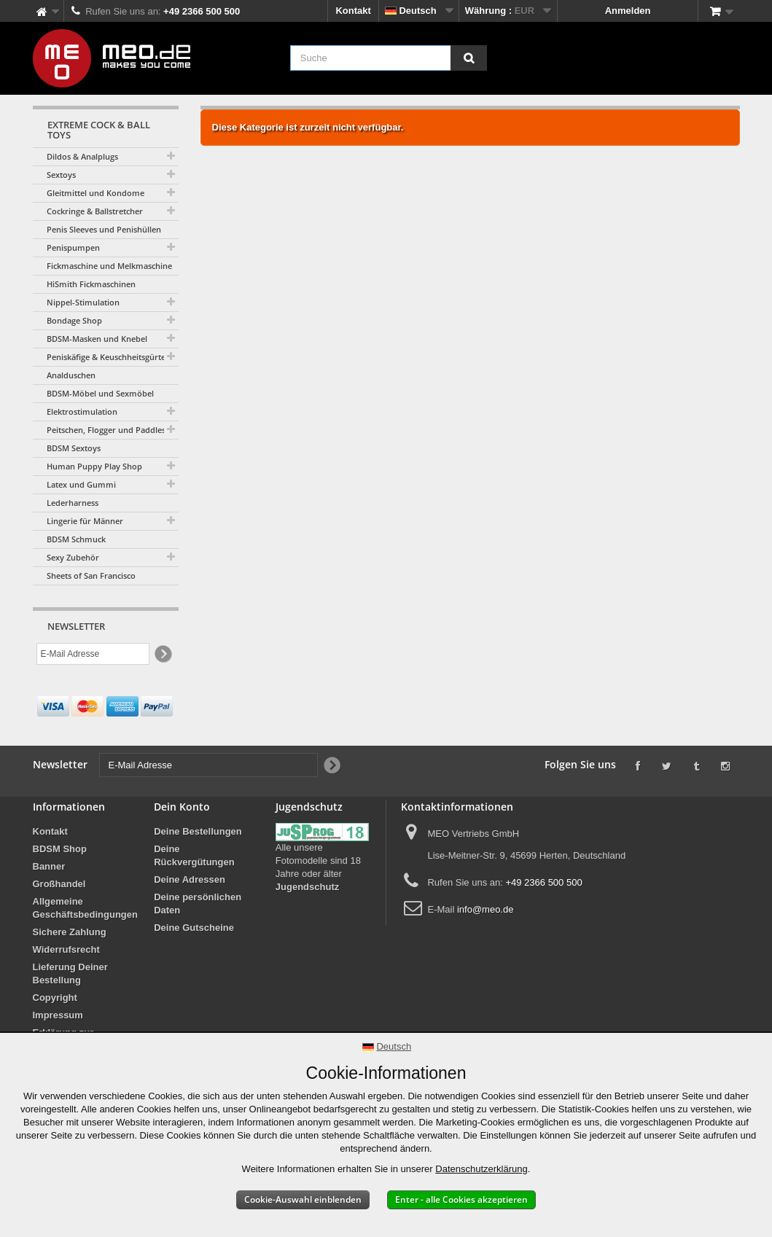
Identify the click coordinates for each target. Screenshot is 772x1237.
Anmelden (628, 10)
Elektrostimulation (82, 411)
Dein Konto (182, 806)
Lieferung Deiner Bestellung (70, 973)
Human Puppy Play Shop (94, 466)
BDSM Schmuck (76, 539)
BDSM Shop (60, 848)
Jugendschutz (307, 886)
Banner (49, 866)
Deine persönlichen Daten (197, 903)
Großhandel (59, 883)
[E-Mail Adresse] (92, 654)
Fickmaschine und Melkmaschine (109, 265)
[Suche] (469, 58)
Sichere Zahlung (69, 931)
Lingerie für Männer (85, 520)
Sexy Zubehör (73, 557)
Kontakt (352, 10)
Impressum (58, 1015)
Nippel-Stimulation (83, 302)
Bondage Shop (74, 320)
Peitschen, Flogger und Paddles (106, 429)
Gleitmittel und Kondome (95, 192)
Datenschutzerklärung (481, 1168)
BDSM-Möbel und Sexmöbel (100, 393)
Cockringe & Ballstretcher (95, 211)
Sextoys (61, 174)
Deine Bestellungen (198, 831)
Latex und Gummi (81, 484)
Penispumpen (73, 247)
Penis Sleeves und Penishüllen (104, 229)
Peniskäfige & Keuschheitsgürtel (107, 356)
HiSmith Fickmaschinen (91, 283)
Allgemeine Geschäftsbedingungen (85, 908)
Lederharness (72, 502)
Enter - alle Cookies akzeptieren (461, 1199)
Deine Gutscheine (194, 927)
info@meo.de (485, 909)
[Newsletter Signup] (162, 654)
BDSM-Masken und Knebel (97, 338)
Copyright (55, 997)
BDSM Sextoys (74, 447)
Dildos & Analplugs (82, 156)
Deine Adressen (189, 879)
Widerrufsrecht (66, 949)
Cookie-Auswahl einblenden (303, 1199)
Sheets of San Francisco (91, 575)
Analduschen (71, 375)
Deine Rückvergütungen (194, 855)
